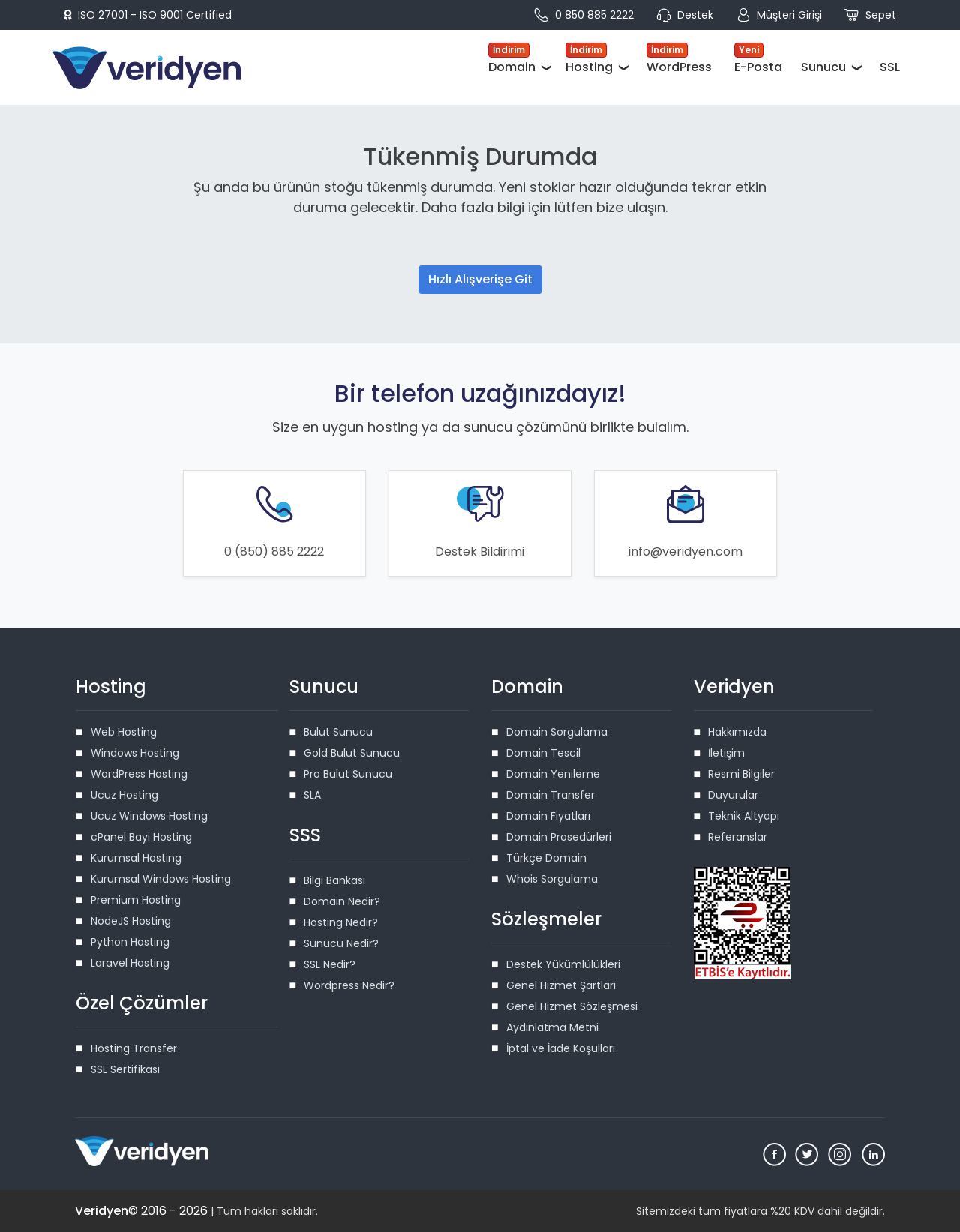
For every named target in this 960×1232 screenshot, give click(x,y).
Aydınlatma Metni (552, 1027)
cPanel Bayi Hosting (141, 836)
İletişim (726, 752)
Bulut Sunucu (338, 731)
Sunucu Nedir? (341, 943)
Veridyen (101, 1210)
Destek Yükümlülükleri (563, 964)
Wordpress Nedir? (349, 985)
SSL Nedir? (330, 964)
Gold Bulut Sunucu (352, 752)
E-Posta (758, 59)
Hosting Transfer (134, 1048)
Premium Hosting (136, 899)
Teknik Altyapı (743, 815)
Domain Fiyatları (548, 815)
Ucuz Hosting (124, 794)
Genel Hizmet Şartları (561, 985)
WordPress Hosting (139, 773)
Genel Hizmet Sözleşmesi (572, 1006)
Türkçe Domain (546, 857)
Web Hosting (124, 731)
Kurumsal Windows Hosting (161, 878)
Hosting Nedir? (341, 922)
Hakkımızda (737, 731)
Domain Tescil (543, 752)
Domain (512, 59)
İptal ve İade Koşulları (560, 1048)
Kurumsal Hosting (136, 857)
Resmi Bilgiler (741, 773)
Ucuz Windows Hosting (149, 815)
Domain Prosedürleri (558, 836)
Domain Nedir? (342, 901)
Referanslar (737, 836)
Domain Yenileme (553, 773)
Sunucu (823, 67)
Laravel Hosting (130, 962)
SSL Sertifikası (125, 1069)
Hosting (589, 59)
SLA (312, 794)
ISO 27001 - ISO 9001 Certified (148, 14)
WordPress (679, 59)
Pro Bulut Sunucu (348, 773)
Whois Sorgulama (552, 878)
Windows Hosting (135, 752)
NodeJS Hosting (131, 920)
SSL (890, 67)
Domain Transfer (550, 794)
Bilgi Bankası (334, 880)
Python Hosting (130, 941)
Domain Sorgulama (557, 731)
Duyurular (733, 794)
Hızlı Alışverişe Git (480, 279)
